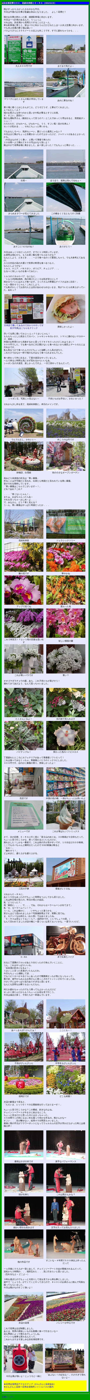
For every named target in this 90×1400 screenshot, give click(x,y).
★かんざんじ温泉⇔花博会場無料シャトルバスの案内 (29, 1387)
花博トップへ (8, 1397)
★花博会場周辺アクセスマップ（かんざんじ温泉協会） (30, 1384)
